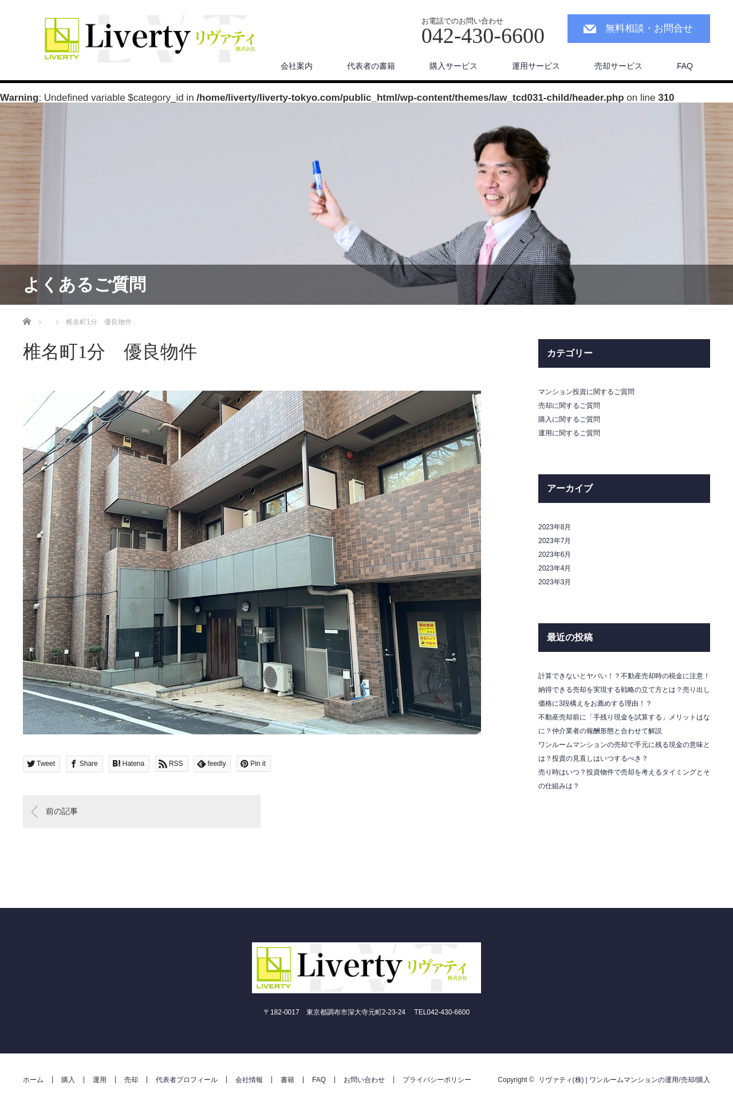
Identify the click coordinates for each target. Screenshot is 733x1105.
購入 (68, 1079)
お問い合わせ (364, 1079)
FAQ (685, 65)
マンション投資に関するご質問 (586, 392)
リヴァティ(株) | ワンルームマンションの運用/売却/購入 (624, 1080)
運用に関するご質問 (569, 433)
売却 (131, 1079)
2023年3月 (554, 582)
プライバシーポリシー (437, 1079)
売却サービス (618, 65)
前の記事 (62, 811)
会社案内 (297, 65)
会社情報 (249, 1079)
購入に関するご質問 (569, 419)
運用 (100, 1079)
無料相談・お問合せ (649, 28)
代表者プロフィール (187, 1079)
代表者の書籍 (371, 65)
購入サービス (453, 65)
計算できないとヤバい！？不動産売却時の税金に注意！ (624, 676)
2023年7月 (554, 541)
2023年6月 (554, 554)
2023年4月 (554, 568)
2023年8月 (554, 527)
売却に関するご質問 (569, 406)
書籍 (287, 1079)
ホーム (33, 1079)
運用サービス (536, 65)
